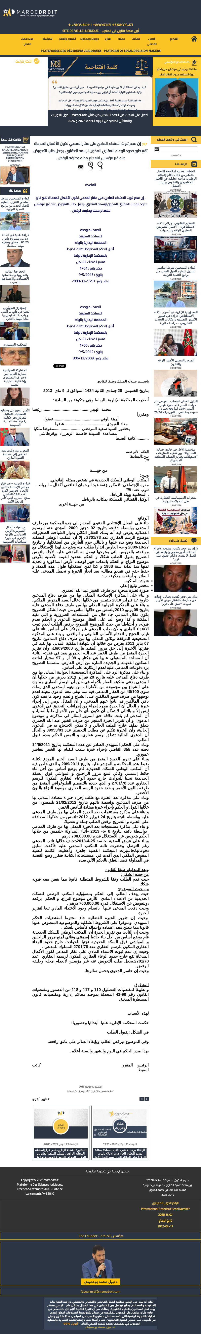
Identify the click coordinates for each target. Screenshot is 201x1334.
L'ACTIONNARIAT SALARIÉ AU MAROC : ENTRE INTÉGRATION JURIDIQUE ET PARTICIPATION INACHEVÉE (15, 154)
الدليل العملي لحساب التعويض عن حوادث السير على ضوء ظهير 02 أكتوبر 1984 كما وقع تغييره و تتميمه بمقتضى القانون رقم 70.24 (176, 407)
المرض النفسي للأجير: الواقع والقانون (176, 362)
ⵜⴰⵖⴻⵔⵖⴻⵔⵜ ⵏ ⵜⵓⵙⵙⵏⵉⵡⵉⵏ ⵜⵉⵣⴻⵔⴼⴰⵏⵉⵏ (100, 25)
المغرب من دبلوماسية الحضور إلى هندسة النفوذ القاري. (15, 454)
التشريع (174, 38)
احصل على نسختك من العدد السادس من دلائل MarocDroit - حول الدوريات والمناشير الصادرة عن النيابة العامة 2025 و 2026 (99, 118)
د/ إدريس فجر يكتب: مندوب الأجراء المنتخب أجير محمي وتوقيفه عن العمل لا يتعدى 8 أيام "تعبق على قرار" (176, 554)
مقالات (136, 38)
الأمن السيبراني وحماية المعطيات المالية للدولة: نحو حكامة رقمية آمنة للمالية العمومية (15, 417)
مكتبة (121, 38)
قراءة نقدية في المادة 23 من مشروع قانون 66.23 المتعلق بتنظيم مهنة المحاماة (15, 240)
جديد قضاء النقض (27, 41)
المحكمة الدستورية (15, 344)
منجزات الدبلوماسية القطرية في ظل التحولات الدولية (175, 499)
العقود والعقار (67, 38)
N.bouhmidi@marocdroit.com (100, 1291)
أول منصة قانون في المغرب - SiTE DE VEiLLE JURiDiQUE (100, 31)
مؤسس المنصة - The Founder (100, 1235)
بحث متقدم (176, 155)
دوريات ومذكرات (89, 38)
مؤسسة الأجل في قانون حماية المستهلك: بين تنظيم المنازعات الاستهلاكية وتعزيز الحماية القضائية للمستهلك (176, 455)
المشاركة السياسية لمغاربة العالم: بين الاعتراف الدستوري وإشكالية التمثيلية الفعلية (15, 377)
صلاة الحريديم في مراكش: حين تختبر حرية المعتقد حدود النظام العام (177, 72)
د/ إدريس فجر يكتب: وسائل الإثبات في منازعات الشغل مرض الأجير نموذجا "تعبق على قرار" (176, 600)
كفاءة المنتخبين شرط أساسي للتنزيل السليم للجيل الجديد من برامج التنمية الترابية (15, 204)
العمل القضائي (152, 41)
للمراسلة (47, 38)
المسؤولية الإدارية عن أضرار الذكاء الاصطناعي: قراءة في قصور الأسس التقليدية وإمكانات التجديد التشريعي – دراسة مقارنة (176, 317)
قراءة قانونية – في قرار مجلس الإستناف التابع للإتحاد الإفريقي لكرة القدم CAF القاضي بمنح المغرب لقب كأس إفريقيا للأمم (15, 492)
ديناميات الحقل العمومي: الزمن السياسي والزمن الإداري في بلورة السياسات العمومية (15, 534)
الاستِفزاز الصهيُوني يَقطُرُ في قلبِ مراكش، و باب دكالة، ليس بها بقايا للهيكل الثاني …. (15, 313)
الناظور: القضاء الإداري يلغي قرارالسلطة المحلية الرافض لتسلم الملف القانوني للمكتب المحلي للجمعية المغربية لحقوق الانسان (60, 1153)
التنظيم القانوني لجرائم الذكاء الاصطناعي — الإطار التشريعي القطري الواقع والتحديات (175, 226)
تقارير (108, 38)
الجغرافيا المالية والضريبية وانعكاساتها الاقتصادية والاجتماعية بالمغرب (15, 277)
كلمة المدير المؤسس (176, 62)
